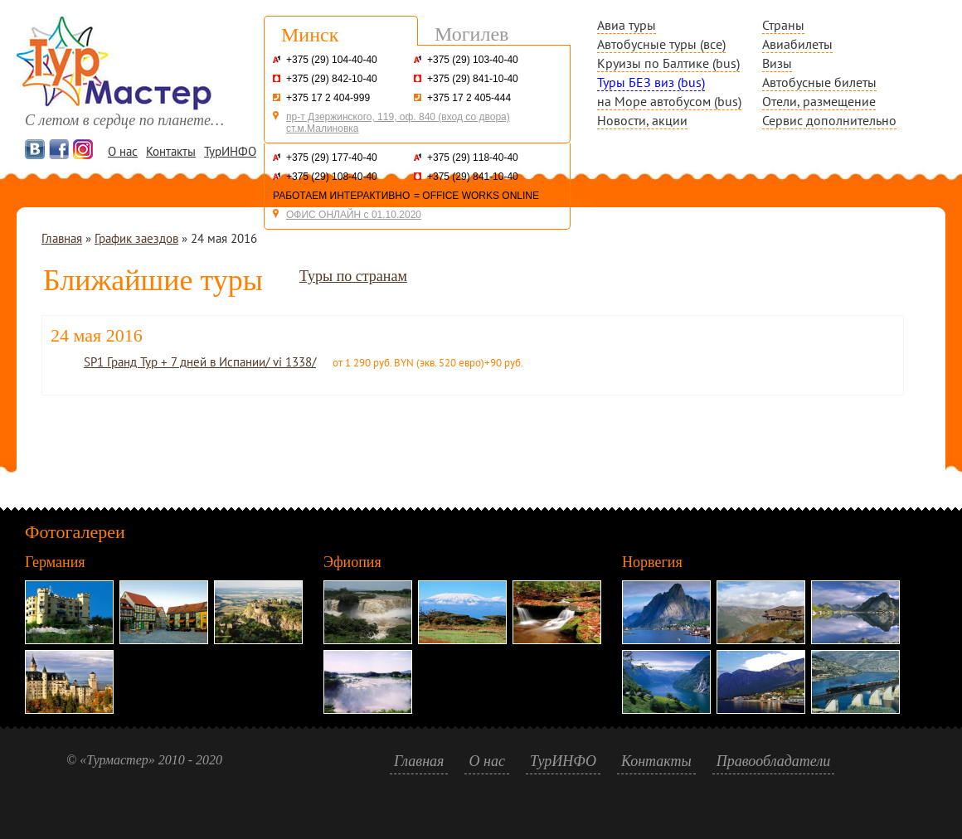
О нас (123, 151)
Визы (777, 63)
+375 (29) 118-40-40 (472, 157)
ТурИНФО (230, 151)
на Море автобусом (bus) (669, 101)
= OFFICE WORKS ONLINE (476, 195)
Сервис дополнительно (829, 120)
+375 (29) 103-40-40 (472, 59)
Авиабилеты (797, 44)
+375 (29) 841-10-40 (472, 79)
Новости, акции (642, 120)
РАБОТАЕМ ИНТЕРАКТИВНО (341, 195)
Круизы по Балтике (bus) (668, 63)
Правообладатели (774, 761)
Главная (61, 238)
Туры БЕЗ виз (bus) (651, 82)
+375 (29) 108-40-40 (331, 176)
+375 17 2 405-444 (469, 98)
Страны (783, 25)
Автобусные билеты (819, 82)
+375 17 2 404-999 (328, 98)
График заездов (136, 238)
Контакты (171, 151)
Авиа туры (626, 25)
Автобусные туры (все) (661, 44)
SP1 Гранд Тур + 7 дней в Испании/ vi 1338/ (200, 362)
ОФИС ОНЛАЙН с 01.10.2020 (353, 215)
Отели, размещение (819, 101)
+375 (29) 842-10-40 (331, 79)
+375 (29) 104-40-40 (331, 59)
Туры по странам (353, 276)
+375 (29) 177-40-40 (331, 157)
